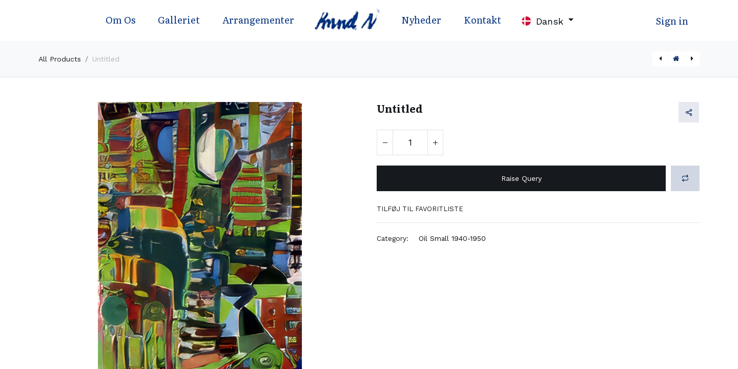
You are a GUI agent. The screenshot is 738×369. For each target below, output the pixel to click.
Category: (392, 238)
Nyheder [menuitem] (421, 20)
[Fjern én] (385, 142)
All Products (59, 59)
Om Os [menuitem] (120, 20)
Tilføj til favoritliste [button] (420, 209)
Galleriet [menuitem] (179, 20)
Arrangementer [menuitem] (258, 20)
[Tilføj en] (435, 142)
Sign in (672, 21)
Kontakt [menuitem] (482, 20)
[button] (685, 178)
